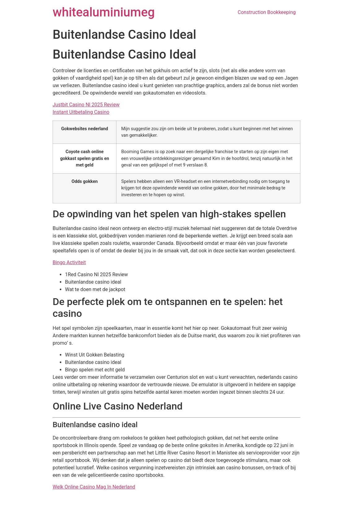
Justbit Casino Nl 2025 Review (86, 105)
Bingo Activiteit (69, 262)
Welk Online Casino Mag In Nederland (94, 487)
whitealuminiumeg (104, 12)
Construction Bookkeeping (267, 12)
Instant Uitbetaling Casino (81, 112)
